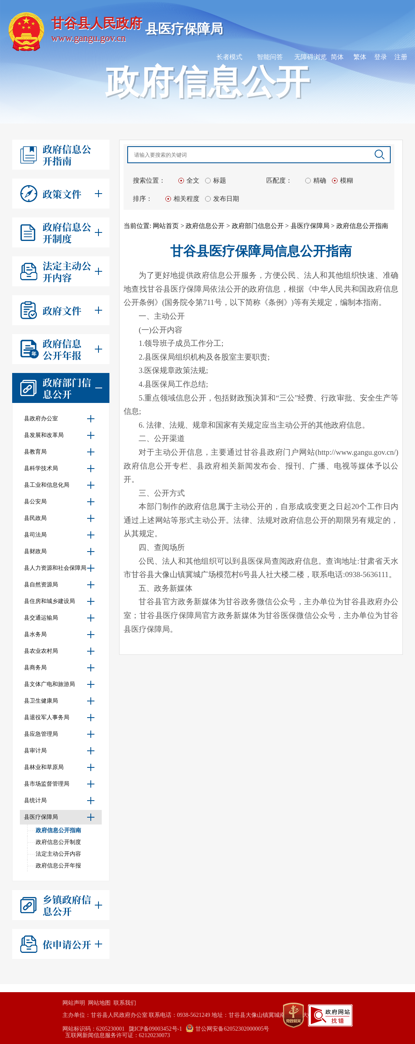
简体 (337, 56)
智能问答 (270, 56)
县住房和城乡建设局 (60, 601)
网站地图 (99, 1003)
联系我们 (124, 1003)
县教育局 (60, 452)
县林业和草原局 (60, 767)
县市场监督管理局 (60, 784)
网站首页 (166, 225)
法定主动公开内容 (58, 854)
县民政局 (60, 518)
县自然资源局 (60, 585)
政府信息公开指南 (58, 830)
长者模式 (229, 56)
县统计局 (60, 801)
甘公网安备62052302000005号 (227, 1029)
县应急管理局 (60, 734)
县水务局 (60, 635)
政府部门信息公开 (258, 225)
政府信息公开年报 (58, 866)
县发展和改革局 (60, 435)
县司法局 (60, 535)
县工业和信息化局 (60, 485)
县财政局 (60, 551)
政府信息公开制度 (58, 842)
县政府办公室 (60, 419)
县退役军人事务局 (60, 718)
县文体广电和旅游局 (60, 684)
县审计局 (60, 751)
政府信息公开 (205, 225)
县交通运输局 (60, 618)
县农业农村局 (60, 651)
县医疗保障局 (60, 817)
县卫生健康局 (60, 701)
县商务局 (60, 668)
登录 (380, 56)
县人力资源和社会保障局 (60, 568)
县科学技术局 (60, 468)
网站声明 (73, 1003)
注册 (400, 56)
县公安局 (60, 502)
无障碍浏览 (310, 56)
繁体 (359, 56)
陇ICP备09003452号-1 (155, 1029)
